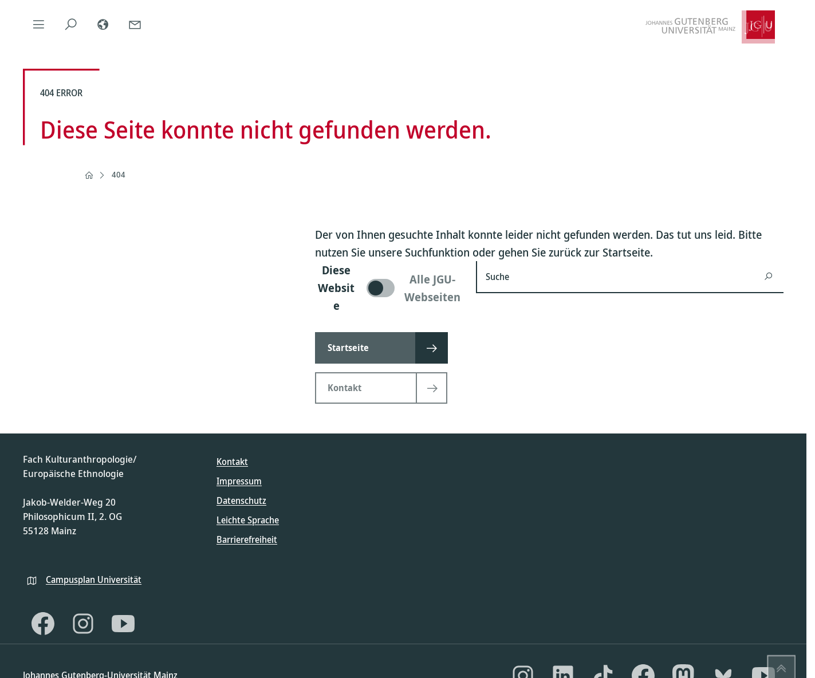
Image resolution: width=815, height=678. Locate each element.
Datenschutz (241, 500)
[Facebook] (43, 623)
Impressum (239, 481)
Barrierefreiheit (246, 539)
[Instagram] (83, 623)
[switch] (388, 287)
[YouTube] (123, 623)
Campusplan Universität (93, 579)
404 (118, 174)
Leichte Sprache (247, 520)
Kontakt (232, 461)
